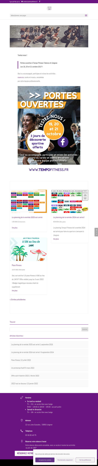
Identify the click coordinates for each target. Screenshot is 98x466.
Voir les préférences (85, 460)
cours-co (21, 77)
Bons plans (22, 270)
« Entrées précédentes (17, 299)
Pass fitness (17, 265)
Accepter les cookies (45, 460)
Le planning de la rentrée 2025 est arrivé (27, 217)
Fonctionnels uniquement (65, 460)
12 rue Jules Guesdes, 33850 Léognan (38, 424)
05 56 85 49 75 (30, 435)
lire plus (14, 227)
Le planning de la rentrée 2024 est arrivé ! (69, 217)
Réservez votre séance (29, 453)
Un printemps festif (18, 368)
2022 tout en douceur (18, 383)
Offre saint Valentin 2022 (20, 375)
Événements (21, 222)
